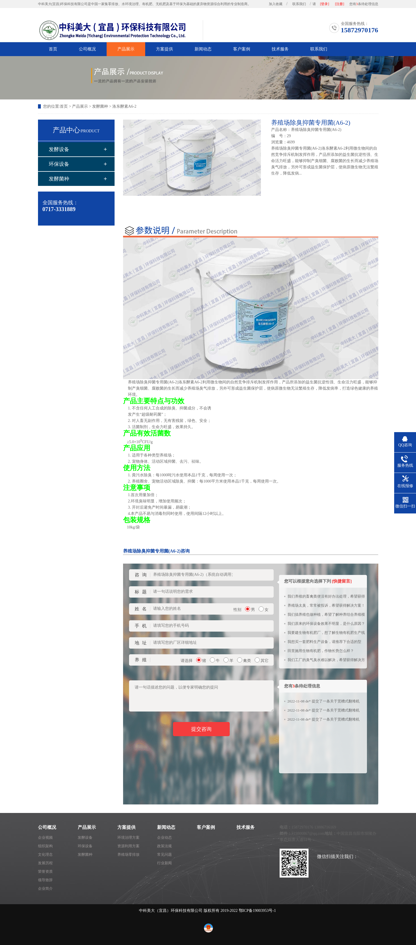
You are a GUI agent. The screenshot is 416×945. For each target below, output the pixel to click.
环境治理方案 (128, 837)
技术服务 (280, 49)
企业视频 (45, 837)
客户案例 (241, 49)
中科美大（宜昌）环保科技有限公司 (170, 910)
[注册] (339, 4)
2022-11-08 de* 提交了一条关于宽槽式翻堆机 (324, 701)
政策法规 (164, 846)
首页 (53, 49)
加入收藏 (275, 4)
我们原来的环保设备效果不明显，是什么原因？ (326, 623)
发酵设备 (59, 149)
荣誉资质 (45, 871)
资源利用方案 (128, 846)
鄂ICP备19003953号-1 (257, 910)
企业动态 (164, 837)
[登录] (324, 4)
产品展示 (125, 49)
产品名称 (279, 130)
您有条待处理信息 (363, 4)
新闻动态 (203, 49)
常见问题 (164, 854)
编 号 (277, 136)
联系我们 (299, 4)
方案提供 (164, 49)
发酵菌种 (100, 106)
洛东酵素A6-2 (124, 106)
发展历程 (45, 863)
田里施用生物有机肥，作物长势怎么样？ (321, 651)
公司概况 (87, 49)
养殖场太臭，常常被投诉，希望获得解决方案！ (326, 605)
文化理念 (45, 854)
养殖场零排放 (128, 854)
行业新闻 (164, 863)
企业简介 (45, 888)
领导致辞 (45, 880)
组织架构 (45, 846)
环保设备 (59, 164)
